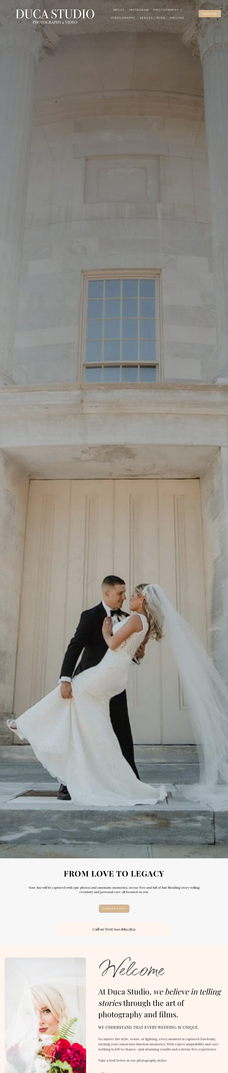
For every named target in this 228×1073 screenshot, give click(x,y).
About (119, 10)
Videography (123, 18)
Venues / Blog (152, 18)
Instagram (139, 10)
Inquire (210, 14)
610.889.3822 (124, 929)
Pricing (177, 18)
